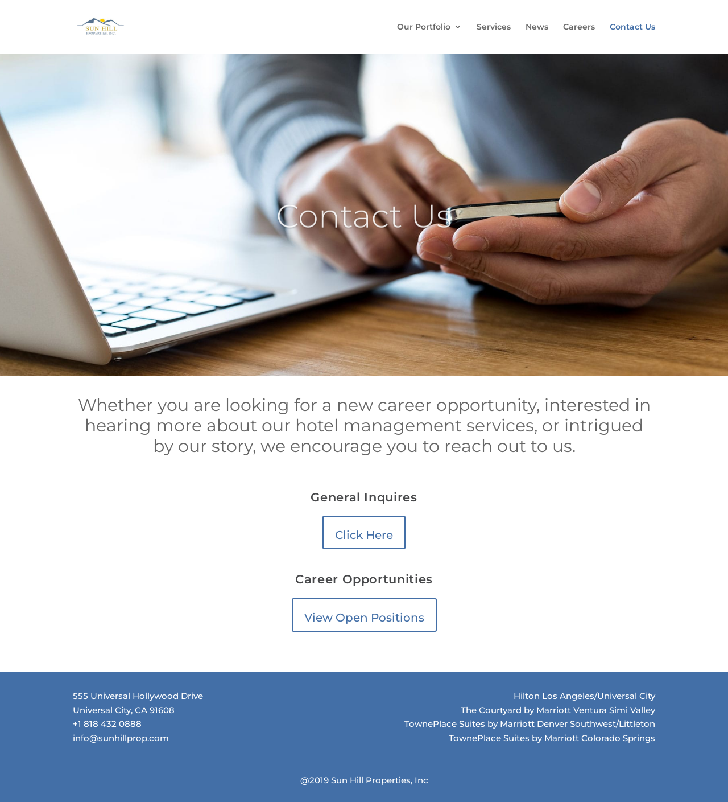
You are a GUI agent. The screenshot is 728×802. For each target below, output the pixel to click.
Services (494, 27)
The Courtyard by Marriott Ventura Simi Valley (558, 710)
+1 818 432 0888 (107, 723)
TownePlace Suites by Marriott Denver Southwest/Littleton (529, 723)
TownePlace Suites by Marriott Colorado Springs (552, 738)
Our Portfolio (423, 27)
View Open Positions (364, 617)
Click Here (364, 535)
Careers (579, 27)
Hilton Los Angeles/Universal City (584, 695)
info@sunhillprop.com (121, 738)
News (537, 27)
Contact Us (632, 27)
